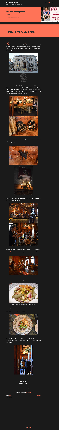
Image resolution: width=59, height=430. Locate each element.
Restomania (28, 392)
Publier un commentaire (14, 17)
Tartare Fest (37, 42)
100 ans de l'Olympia (15, 11)
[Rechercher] (47, 2)
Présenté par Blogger (29, 427)
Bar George (27, 379)
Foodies (10, 395)
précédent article (29, 42)
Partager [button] (8, 17)
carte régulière (9, 251)
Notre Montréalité (12, 2)
